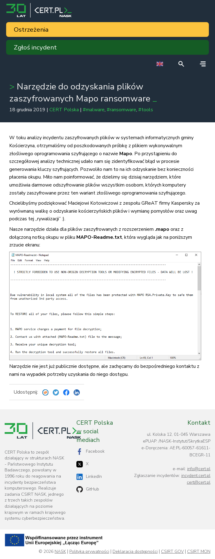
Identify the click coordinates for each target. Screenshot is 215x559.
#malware (94, 109)
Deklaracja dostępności (135, 551)
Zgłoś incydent (35, 47)
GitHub (87, 489)
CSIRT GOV (172, 551)
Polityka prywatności (89, 551)
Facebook (90, 451)
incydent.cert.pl (195, 475)
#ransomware (121, 109)
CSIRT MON (198, 551)
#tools (145, 109)
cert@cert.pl (198, 482)
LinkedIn (89, 477)
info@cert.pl (198, 469)
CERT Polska (64, 109)
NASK (60, 551)
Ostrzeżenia (31, 29)
